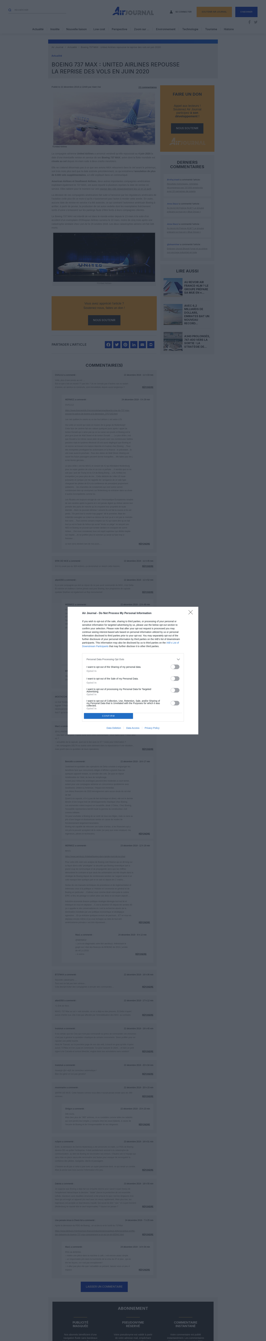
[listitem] (133, 659)
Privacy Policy (152, 728)
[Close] (191, 613)
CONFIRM (108, 716)
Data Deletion (114, 728)
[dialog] (133, 670)
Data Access (132, 728)
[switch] (175, 667)
